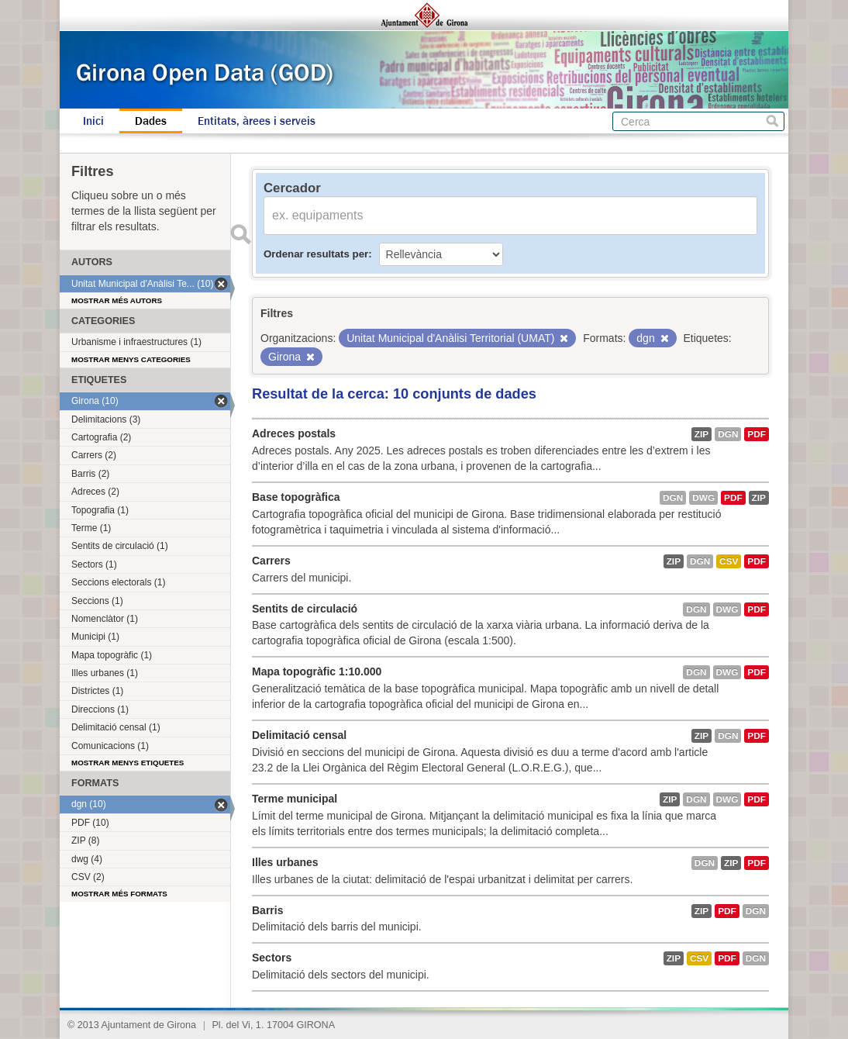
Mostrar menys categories (131, 359)
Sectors (271, 957)
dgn (728, 434)
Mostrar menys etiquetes (127, 762)
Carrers (271, 560)
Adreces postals (294, 433)
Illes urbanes (285, 862)
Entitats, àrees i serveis (256, 121)
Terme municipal (294, 798)
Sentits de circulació (304, 608)
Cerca (772, 121)
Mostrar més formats (119, 893)
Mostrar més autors (116, 300)
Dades (151, 121)
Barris (267, 910)
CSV (728, 561)
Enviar (240, 234)
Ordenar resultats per (316, 254)
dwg (703, 497)
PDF (756, 434)
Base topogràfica (296, 497)
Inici (93, 121)
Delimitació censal (299, 735)
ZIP (701, 434)
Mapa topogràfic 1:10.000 (316, 671)
